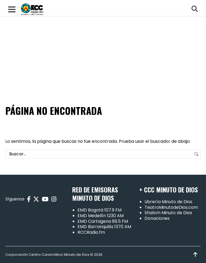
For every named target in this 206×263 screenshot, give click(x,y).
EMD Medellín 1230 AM (101, 216)
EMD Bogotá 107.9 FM (100, 210)
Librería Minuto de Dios (168, 202)
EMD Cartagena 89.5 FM (103, 221)
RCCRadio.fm (91, 232)
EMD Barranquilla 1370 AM (104, 227)
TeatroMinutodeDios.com (171, 207)
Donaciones (157, 218)
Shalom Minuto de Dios (168, 213)
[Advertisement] (103, 40)
